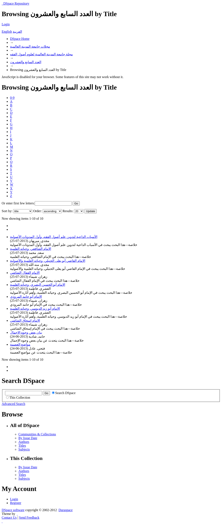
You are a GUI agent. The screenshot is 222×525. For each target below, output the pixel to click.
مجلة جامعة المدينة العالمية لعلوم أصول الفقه (41, 54)
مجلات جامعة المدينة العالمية (30, 46)
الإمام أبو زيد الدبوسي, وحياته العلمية (35, 308)
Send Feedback (29, 517)
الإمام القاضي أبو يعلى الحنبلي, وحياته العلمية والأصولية (47, 260)
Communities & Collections (37, 434)
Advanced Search (13, 404)
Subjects (24, 449)
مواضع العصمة (20, 344)
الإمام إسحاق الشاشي (25, 320)
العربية (17, 31)
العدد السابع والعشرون (25, 62)
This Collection (18, 397)
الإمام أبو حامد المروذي (26, 296)
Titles (22, 445)
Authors (23, 442)
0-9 (12, 97)
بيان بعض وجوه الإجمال (26, 332)
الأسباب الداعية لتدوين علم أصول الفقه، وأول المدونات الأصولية (53, 237)
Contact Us (9, 517)
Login (6, 24)
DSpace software (13, 510)
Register (15, 503)
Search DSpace (64, 393)
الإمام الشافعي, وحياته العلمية (30, 249)
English (7, 31)
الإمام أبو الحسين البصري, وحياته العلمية (37, 284)
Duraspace (66, 510)
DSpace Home (20, 38)
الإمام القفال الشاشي (25, 272)
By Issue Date (27, 438)
